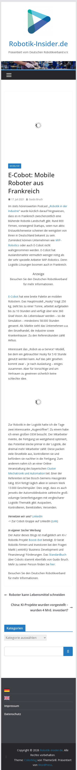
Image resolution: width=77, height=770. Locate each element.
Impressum (11, 706)
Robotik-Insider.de (38, 43)
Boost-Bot (35, 540)
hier (52, 564)
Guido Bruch (36, 199)
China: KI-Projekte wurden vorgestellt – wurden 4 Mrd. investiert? (42, 608)
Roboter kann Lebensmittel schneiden (34, 595)
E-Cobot (13, 296)
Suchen (68, 651)
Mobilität (15, 166)
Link (54, 521)
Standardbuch (57, 554)
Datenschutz (12, 714)
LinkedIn (37, 516)
